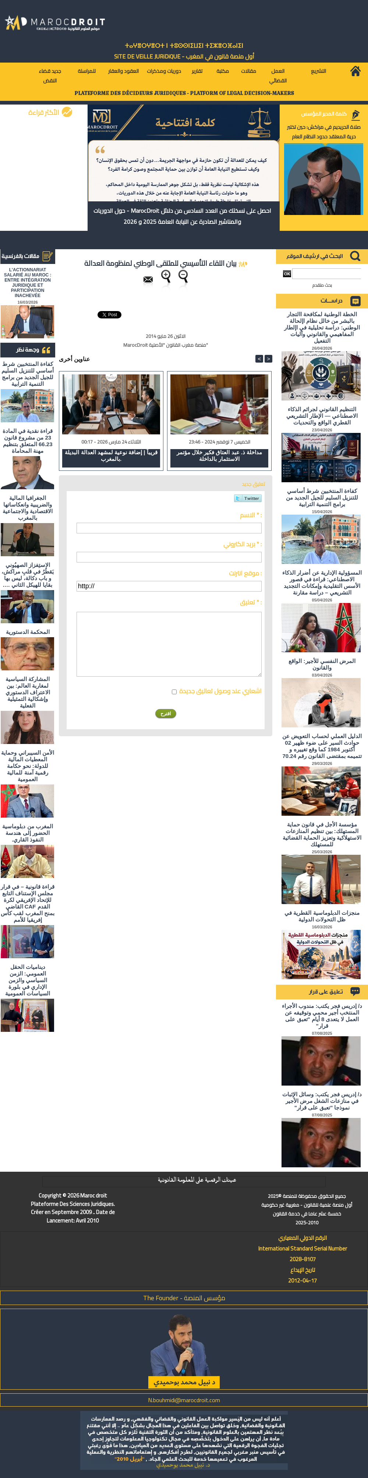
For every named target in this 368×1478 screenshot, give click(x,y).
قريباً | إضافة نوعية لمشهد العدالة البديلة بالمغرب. (111, 455)
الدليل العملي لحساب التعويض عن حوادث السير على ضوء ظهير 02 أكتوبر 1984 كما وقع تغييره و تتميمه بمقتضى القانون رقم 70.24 (322, 746)
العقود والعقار (123, 71)
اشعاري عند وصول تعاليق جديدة (220, 691)
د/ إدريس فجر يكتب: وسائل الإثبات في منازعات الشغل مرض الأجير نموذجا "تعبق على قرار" (322, 1101)
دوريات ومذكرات (164, 71)
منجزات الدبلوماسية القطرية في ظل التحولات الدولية (322, 916)
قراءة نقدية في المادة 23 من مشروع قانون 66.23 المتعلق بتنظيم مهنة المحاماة (28, 441)
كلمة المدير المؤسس (324, 114)
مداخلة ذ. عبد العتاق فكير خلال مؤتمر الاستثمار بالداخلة (219, 455)
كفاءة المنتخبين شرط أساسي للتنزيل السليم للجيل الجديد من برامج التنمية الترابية (27, 374)
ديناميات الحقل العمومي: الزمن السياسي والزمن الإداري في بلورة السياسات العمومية (27, 980)
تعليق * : (251, 602)
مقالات (248, 71)
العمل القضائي (278, 75)
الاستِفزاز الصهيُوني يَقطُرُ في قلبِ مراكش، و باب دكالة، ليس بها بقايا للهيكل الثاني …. (27, 575)
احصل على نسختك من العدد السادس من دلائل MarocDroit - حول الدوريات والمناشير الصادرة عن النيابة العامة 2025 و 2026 (182, 216)
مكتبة (222, 71)
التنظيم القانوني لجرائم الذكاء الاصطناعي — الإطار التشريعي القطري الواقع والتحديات (322, 416)
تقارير (197, 71)
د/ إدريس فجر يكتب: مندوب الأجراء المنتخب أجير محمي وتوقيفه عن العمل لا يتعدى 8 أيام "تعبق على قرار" (322, 1016)
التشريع (318, 71)
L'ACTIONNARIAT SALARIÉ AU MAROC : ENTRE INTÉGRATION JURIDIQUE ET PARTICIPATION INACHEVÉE (28, 282)
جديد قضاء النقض (50, 75)
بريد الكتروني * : (242, 544)
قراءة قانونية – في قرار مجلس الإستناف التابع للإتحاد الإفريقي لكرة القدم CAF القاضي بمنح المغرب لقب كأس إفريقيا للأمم (27, 903)
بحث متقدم (322, 285)
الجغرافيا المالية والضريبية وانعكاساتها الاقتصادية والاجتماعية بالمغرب (28, 508)
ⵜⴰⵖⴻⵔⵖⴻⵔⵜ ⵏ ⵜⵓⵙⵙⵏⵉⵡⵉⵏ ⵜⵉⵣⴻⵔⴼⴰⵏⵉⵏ (184, 46)
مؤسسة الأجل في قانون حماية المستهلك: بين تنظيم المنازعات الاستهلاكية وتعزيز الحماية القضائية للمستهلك (322, 834)
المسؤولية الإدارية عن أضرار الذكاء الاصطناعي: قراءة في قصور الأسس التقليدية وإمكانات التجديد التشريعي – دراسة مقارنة (322, 582)
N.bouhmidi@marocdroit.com (184, 1399)
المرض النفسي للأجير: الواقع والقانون (322, 664)
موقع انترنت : (245, 573)
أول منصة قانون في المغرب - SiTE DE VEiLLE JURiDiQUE (184, 56)
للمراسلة (87, 71)
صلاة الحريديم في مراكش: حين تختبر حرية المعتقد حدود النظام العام (324, 131)
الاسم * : (251, 515)
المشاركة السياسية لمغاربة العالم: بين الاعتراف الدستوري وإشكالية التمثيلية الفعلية (28, 692)
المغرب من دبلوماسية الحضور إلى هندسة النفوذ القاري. (27, 833)
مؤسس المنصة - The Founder (184, 1298)
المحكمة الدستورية (28, 632)
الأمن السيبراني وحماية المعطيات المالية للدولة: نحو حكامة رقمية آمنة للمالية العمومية (27, 765)
